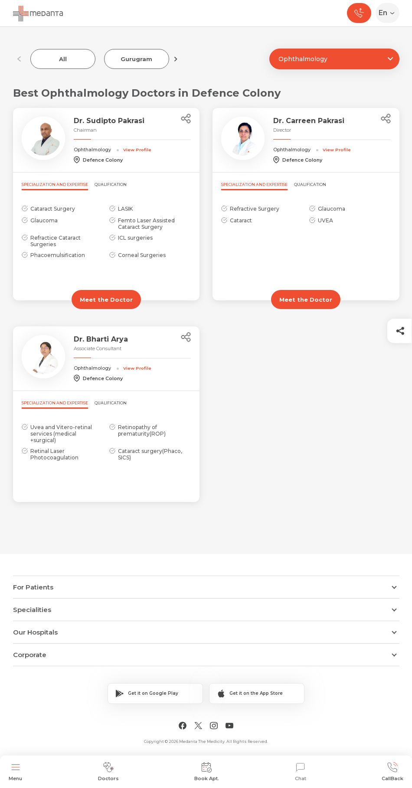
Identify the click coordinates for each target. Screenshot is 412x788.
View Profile (137, 149)
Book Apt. (206, 771)
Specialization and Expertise (55, 184)
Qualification (111, 184)
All (63, 58)
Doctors (108, 771)
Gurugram (136, 58)
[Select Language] (389, 13)
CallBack (392, 771)
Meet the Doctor (106, 299)
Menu (15, 771)
